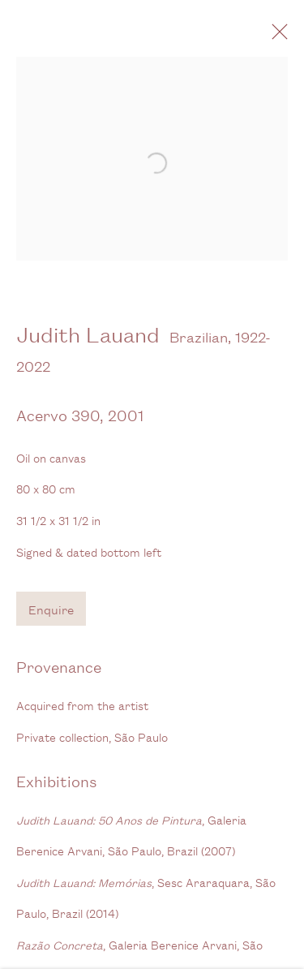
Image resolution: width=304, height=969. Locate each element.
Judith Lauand (88, 340)
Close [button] (287, 36)
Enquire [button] (51, 615)
